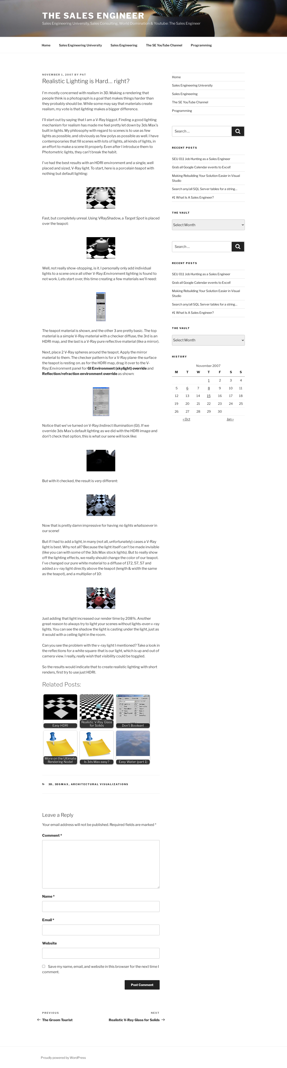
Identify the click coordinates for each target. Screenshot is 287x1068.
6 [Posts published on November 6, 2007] (187, 388)
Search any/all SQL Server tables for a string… (204, 189)
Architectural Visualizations (100, 784)
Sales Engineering (124, 45)
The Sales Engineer (93, 16)
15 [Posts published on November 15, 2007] (209, 396)
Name (48, 896)
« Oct (186, 419)
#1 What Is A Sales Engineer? (193, 197)
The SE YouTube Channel (164, 45)
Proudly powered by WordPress (63, 1057)
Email (48, 920)
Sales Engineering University (80, 45)
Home (46, 45)
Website (49, 943)
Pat (83, 74)
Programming (201, 45)
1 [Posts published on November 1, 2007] (209, 380)
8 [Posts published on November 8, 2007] (209, 388)
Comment (52, 835)
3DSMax (62, 784)
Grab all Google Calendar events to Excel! (201, 167)
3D (50, 784)
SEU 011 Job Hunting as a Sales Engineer (201, 159)
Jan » (230, 419)
